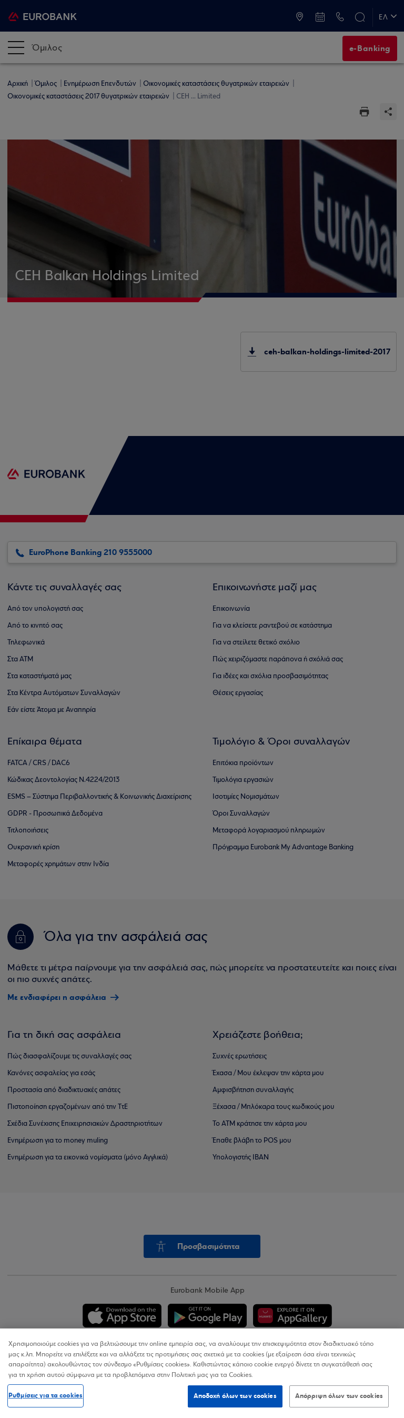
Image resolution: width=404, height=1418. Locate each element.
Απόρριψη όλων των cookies (339, 1396)
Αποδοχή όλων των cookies (235, 1396)
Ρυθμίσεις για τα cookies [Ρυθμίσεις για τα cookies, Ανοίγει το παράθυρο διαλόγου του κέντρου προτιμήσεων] (45, 1395)
